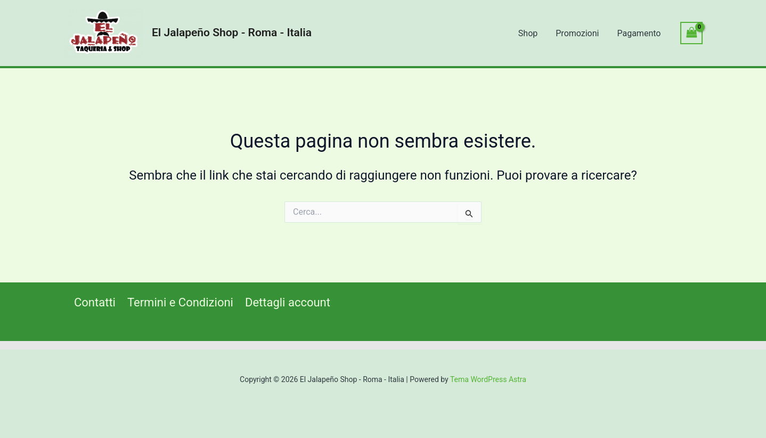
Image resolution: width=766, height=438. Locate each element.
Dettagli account (287, 302)
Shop (530, 33)
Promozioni (578, 33)
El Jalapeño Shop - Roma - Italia (232, 32)
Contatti (95, 302)
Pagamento (639, 33)
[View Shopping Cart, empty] (691, 33)
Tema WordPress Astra (488, 379)
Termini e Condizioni (180, 302)
